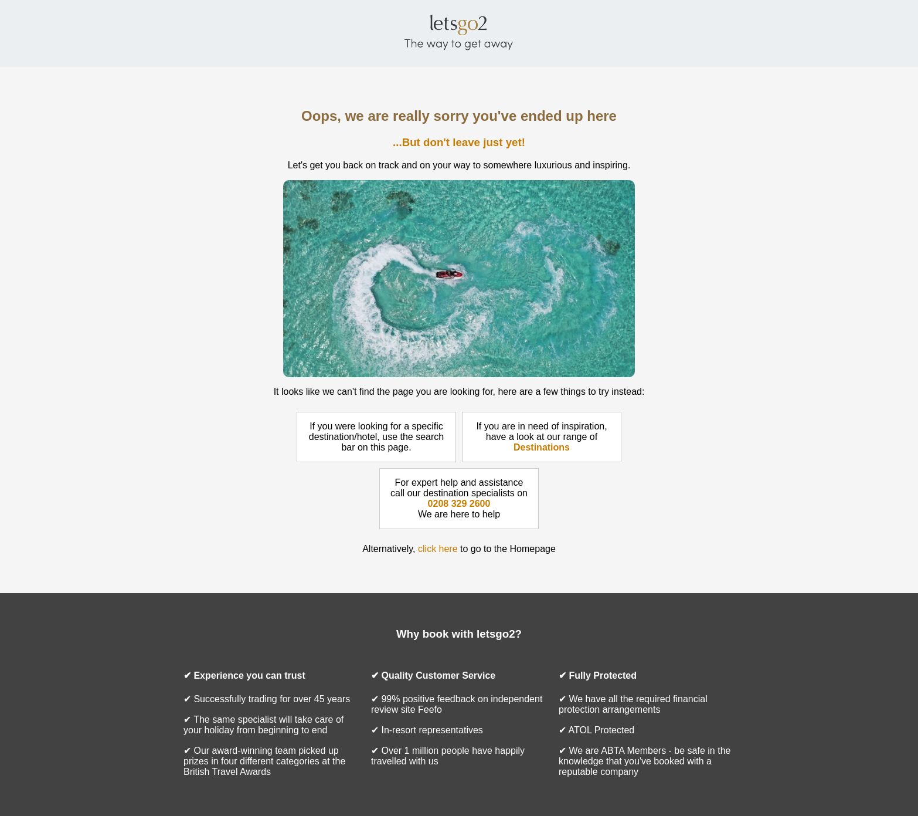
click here (438, 549)
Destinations (542, 447)
